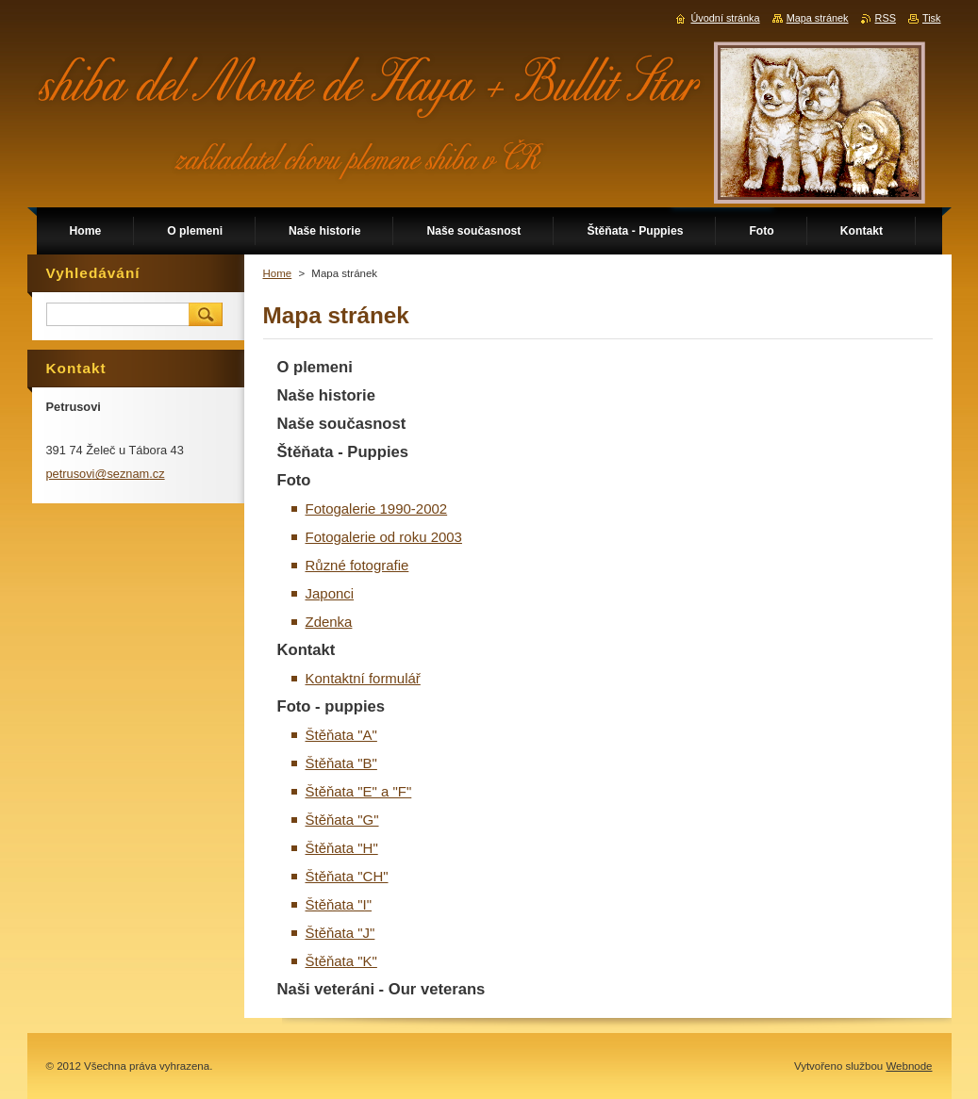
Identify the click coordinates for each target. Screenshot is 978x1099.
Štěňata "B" (341, 763)
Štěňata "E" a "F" (359, 791)
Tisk (931, 18)
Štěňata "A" (341, 735)
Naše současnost (341, 424)
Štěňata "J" (340, 933)
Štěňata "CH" (347, 876)
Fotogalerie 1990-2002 (377, 508)
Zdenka (329, 622)
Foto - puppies (331, 706)
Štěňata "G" (342, 820)
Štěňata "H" (342, 848)
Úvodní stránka (724, 18)
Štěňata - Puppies (343, 452)
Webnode (909, 1066)
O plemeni (315, 367)
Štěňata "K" (341, 961)
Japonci (330, 593)
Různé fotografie (357, 565)
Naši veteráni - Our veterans (381, 989)
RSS (885, 18)
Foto (294, 480)
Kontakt (306, 650)
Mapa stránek (818, 18)
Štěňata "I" (339, 904)
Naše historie (326, 395)
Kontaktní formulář (363, 678)
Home (277, 273)
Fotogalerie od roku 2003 (384, 537)
